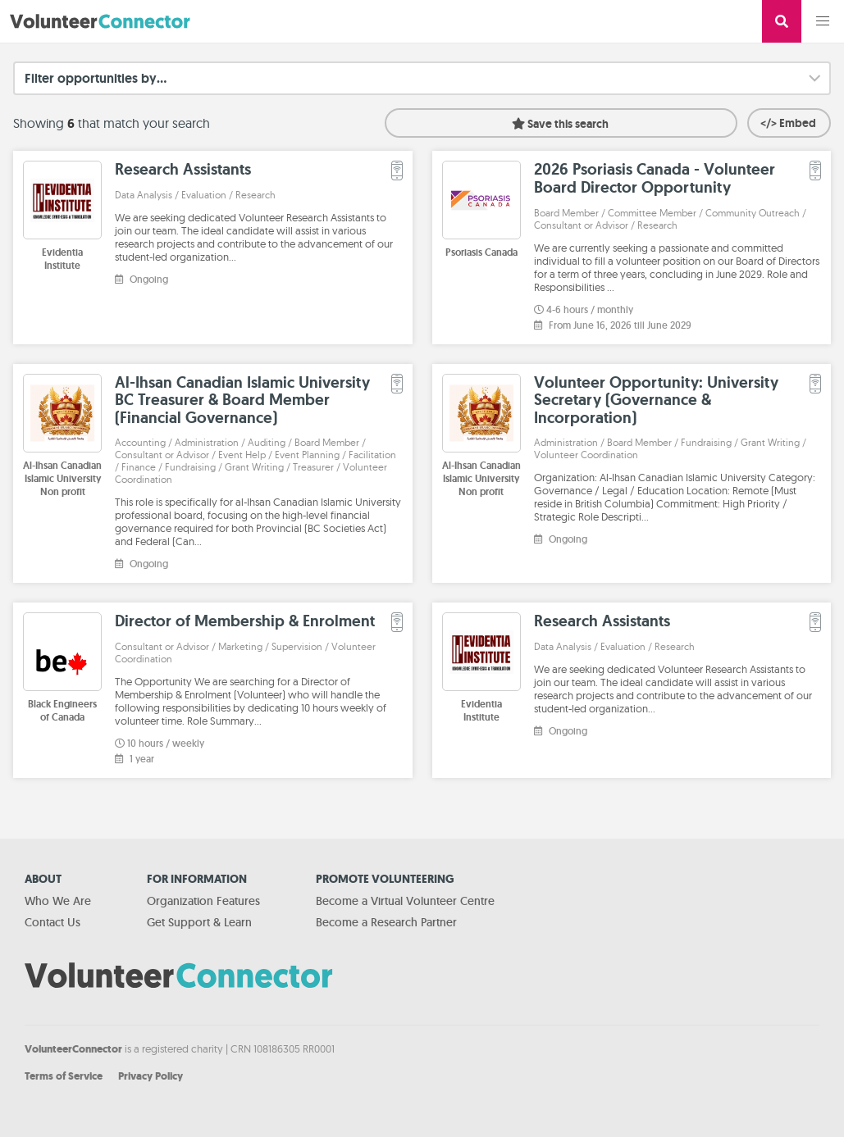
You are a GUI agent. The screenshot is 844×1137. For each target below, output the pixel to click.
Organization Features (203, 901)
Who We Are (58, 901)
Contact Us (52, 922)
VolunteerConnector (73, 1049)
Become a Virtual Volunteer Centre (405, 901)
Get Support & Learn (199, 922)
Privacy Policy (150, 1076)
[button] (822, 21)
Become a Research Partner (386, 922)
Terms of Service (64, 1076)
